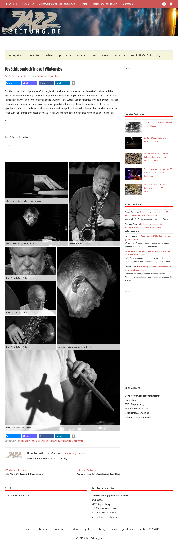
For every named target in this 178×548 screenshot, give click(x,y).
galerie (81, 55)
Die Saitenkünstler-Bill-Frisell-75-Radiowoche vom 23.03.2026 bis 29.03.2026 (157, 188)
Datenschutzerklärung (105, 3)
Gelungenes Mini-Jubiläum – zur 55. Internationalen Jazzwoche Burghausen (158, 172)
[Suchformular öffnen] (158, 55)
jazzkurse (119, 55)
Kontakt (84, 3)
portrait (65, 55)
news (105, 55)
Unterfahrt (77, 440)
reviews (48, 55)
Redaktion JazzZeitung (48, 76)
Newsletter (28, 3)
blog (93, 55)
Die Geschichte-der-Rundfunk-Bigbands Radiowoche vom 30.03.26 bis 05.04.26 (156, 157)
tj (56, 440)
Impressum (128, 3)
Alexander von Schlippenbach (33, 440)
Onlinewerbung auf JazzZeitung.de (56, 3)
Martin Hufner (130, 251)
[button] (13, 83)
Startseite (11, 3)
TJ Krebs (62, 440)
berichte (34, 55)
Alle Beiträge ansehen (75, 453)
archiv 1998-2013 (141, 55)
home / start (15, 55)
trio (69, 440)
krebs (51, 440)
